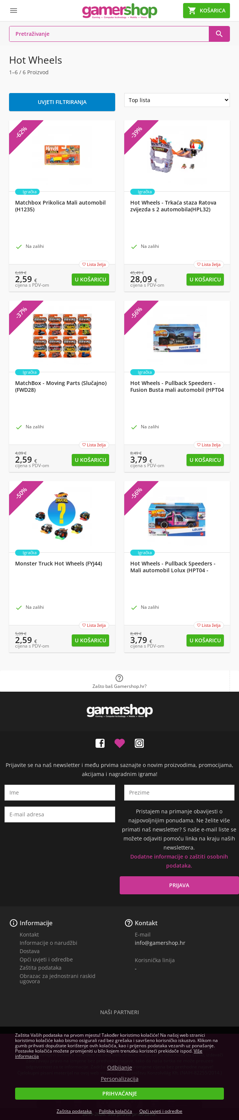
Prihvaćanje (119, 1093)
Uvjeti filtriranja (62, 101)
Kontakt (29, 934)
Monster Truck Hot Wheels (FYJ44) (58, 563)
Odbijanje (119, 1067)
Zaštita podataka (41, 967)
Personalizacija (120, 1079)
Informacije (36, 922)
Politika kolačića (115, 1111)
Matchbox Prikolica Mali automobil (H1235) (60, 206)
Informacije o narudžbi (48, 942)
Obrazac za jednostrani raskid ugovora (58, 978)
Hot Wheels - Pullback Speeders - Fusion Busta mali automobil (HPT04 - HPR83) (177, 390)
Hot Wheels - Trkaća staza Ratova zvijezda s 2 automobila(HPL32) (173, 206)
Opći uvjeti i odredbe (46, 959)
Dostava (30, 951)
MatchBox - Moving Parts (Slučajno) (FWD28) (60, 386)
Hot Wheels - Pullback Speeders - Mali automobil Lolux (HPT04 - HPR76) (173, 570)
